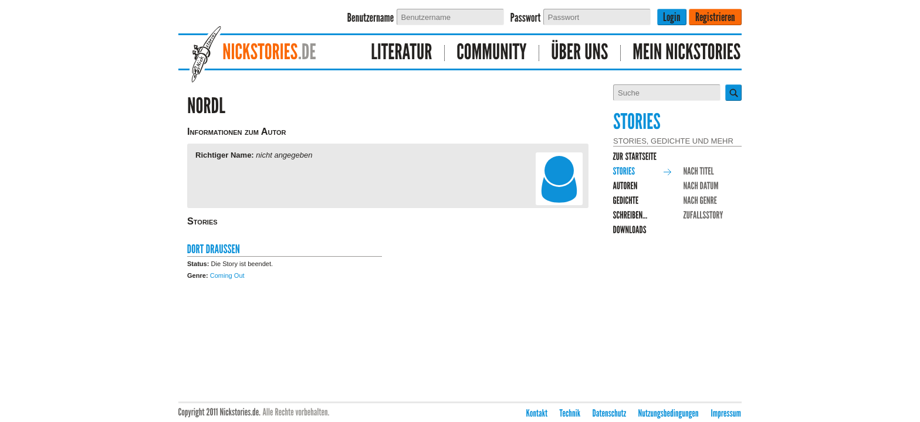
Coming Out (227, 275)
